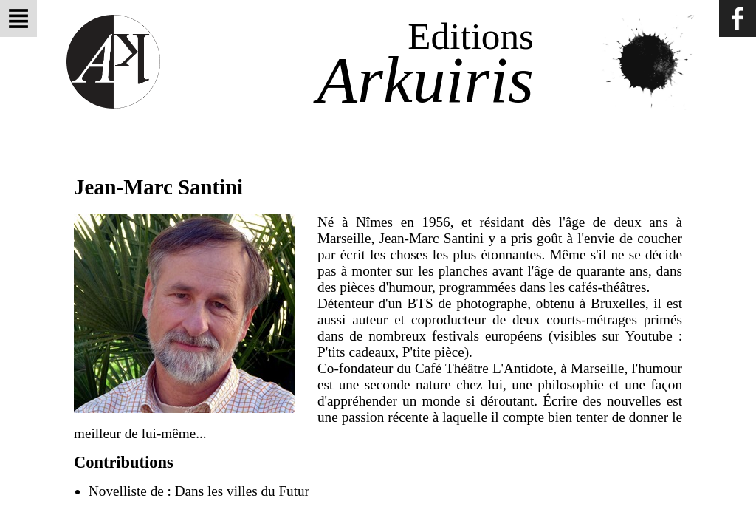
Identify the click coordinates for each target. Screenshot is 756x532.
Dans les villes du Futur (242, 491)
